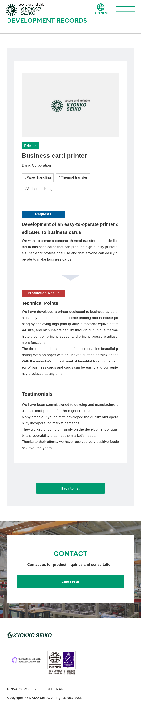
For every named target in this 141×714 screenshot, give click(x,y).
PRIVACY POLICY (22, 689)
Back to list (70, 488)
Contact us (70, 582)
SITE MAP (55, 689)
